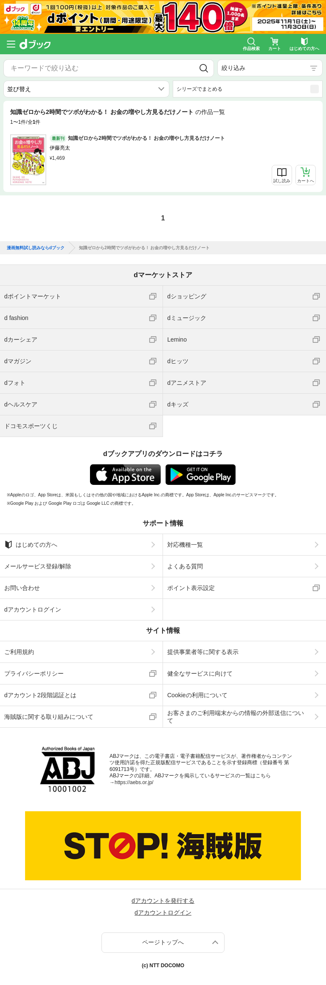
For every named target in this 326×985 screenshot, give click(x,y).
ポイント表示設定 (191, 587)
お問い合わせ (22, 587)
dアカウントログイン (32, 609)
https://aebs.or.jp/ (134, 782)
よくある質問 (185, 566)
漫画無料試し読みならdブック (36, 248)
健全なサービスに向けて (200, 673)
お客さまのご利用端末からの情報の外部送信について (235, 717)
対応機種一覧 (185, 544)
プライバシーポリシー (34, 673)
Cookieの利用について (197, 695)
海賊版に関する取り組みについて (48, 716)
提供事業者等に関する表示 (203, 651)
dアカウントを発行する (163, 900)
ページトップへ (163, 942)
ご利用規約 (19, 651)
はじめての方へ (30, 544)
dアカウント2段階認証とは (40, 695)
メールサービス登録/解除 (37, 566)
